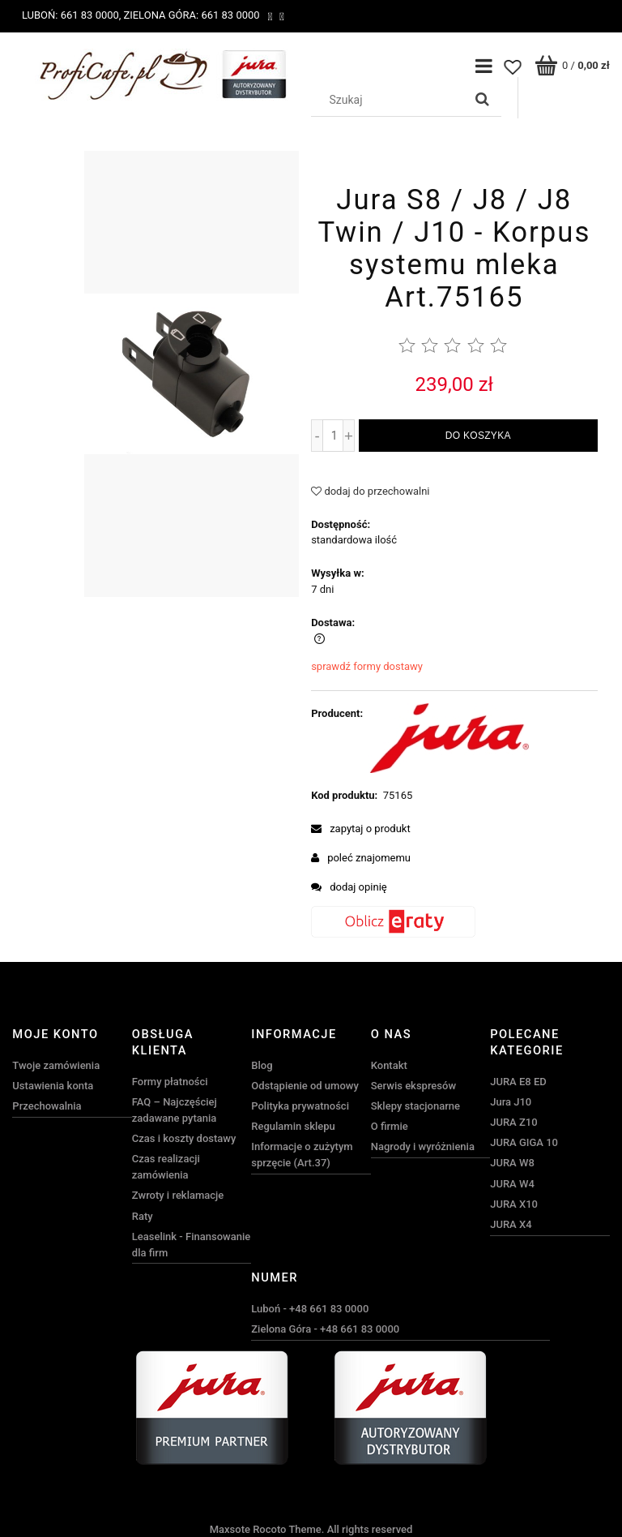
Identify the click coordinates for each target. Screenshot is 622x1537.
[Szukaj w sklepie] (390, 100)
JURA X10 (514, 1204)
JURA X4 (510, 1224)
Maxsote (230, 1529)
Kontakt (389, 1065)
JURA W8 (512, 1163)
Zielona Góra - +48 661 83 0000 (325, 1329)
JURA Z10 (513, 1122)
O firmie (389, 1126)
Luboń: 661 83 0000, (71, 15)
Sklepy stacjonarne (415, 1106)
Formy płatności (170, 1081)
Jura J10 (510, 1102)
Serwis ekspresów (413, 1086)
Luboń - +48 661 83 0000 (310, 1309)
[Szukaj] (482, 99)
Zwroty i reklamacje (178, 1195)
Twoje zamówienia (56, 1065)
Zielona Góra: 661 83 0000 (191, 15)
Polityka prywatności (300, 1106)
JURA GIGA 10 (524, 1142)
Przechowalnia (46, 1106)
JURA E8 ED (518, 1081)
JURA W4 (512, 1184)
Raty (142, 1216)
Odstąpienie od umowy (305, 1086)
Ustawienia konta (52, 1086)
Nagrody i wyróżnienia (423, 1146)
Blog (261, 1065)
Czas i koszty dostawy (184, 1138)
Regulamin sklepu (292, 1126)
